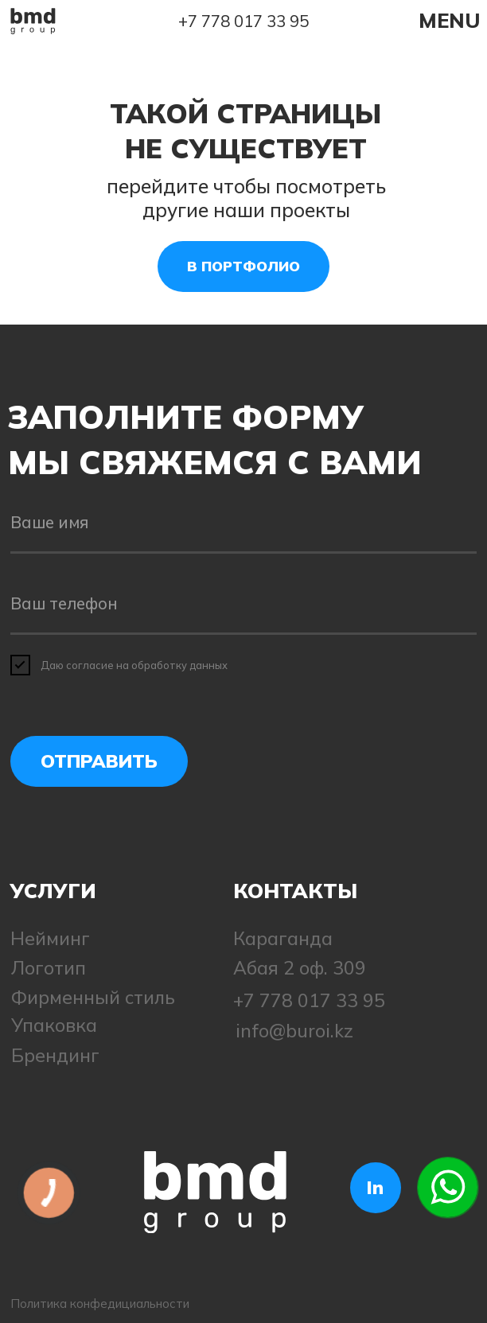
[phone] (243, 604)
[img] (33, 21)
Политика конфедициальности (99, 1303)
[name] (243, 523)
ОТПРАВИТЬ (99, 760)
